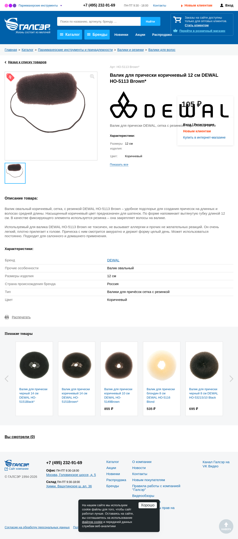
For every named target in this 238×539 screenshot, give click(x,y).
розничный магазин (202, 31)
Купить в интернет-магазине (204, 137)
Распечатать (21, 317)
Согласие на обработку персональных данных (37, 527)
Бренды (97, 35)
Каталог (70, 35)
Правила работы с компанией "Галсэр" (156, 488)
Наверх (226, 526)
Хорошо (148, 505)
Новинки (121, 35)
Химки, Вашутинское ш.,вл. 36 (69, 486)
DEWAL (113, 260)
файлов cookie (92, 522)
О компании (142, 462)
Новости (139, 468)
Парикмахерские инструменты (38, 5)
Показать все (119, 164)
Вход (229, 5)
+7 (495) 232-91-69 (99, 5)
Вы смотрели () (20, 437)
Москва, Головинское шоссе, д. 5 (71, 475)
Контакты (159, 5)
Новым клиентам (198, 5)
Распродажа (162, 35)
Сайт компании (19, 468)
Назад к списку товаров (27, 62)
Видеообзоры (143, 496)
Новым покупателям (148, 480)
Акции (140, 35)
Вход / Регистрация (198, 124)
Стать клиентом (197, 25)
